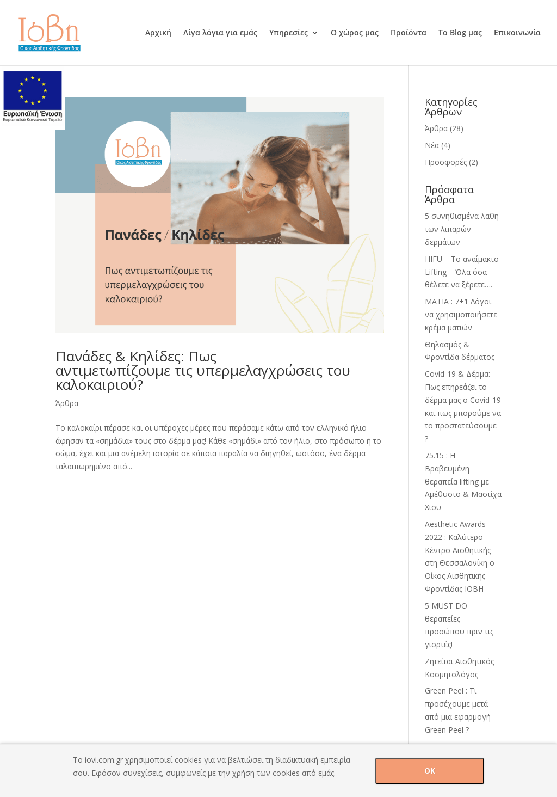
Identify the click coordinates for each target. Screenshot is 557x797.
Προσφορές (446, 162)
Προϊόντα (408, 33)
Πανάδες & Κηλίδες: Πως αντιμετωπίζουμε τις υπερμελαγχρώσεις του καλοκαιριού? (202, 370)
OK (429, 770)
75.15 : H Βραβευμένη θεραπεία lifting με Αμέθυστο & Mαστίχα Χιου (463, 481)
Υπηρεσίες (288, 33)
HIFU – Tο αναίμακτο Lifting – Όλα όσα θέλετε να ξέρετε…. (462, 272)
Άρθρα (66, 403)
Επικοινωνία (517, 33)
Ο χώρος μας (355, 33)
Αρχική (158, 33)
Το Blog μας (460, 33)
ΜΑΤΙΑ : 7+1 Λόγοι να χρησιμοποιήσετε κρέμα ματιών (461, 314)
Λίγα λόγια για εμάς (220, 33)
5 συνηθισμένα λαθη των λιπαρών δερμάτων (462, 229)
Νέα (432, 145)
